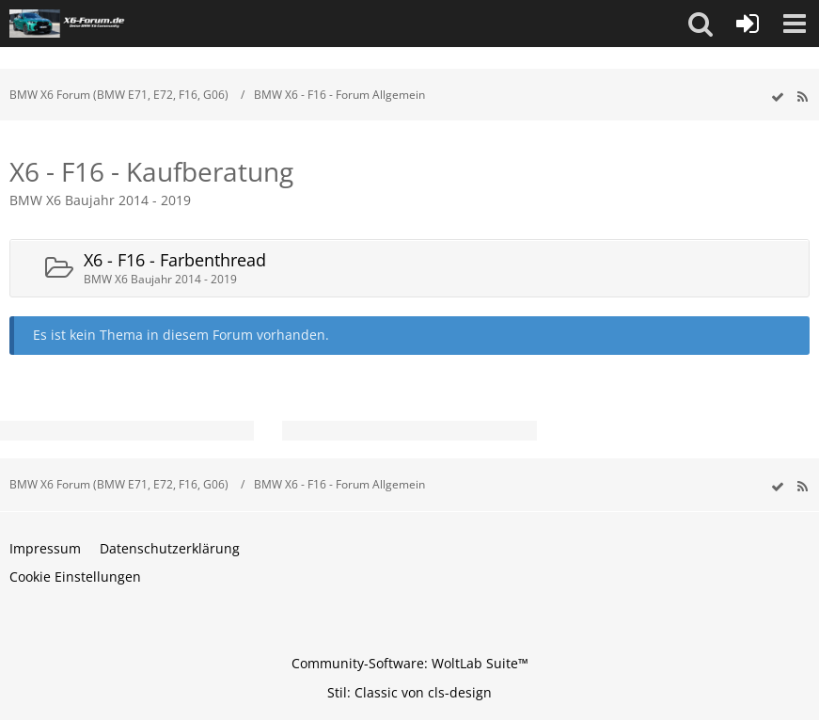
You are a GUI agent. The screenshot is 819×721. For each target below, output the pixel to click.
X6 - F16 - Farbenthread (175, 259)
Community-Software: (409, 663)
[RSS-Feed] (802, 97)
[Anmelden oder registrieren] (747, 23)
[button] (700, 23)
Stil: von (409, 692)
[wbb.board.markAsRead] (777, 97)
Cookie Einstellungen (75, 576)
